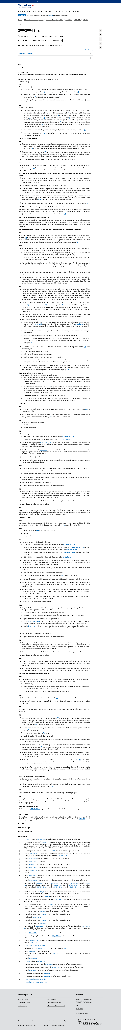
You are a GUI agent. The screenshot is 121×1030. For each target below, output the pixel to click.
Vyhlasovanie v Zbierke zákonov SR (56, 1006)
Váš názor (50, 15)
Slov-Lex (40, 1)
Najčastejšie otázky (23, 999)
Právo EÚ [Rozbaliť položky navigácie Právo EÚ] (59, 11)
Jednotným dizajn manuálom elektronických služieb (47, 1025)
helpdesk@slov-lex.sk (82, 1013)
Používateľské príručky (24, 1002)
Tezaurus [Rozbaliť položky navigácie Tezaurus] (48, 11)
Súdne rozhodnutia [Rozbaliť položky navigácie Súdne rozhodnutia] (72, 11)
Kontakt (49, 1009)
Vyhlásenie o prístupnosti (54, 1002)
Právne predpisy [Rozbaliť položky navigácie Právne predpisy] (24, 11)
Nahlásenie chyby (22, 1006)
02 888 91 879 (79, 1009)
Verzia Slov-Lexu (51, 999)
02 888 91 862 (79, 1007)
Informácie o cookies (23, 1009)
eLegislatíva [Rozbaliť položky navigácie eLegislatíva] (37, 11)
